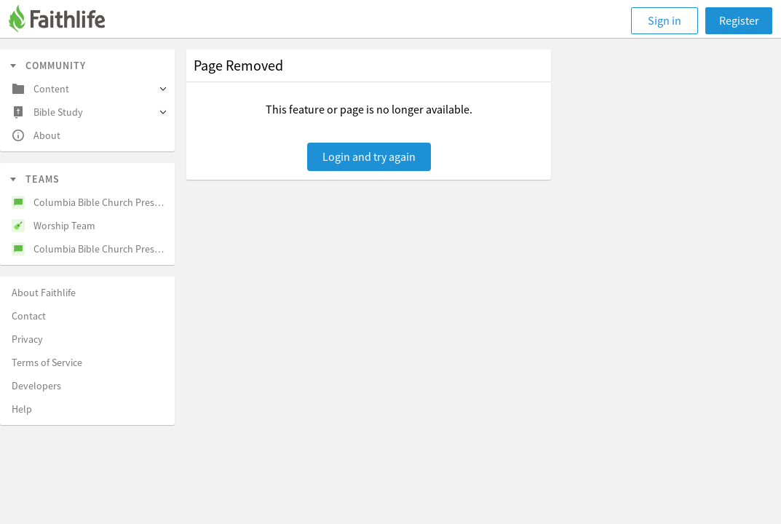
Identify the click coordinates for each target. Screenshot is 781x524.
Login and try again (369, 156)
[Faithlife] (65, 20)
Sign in (664, 20)
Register (739, 20)
